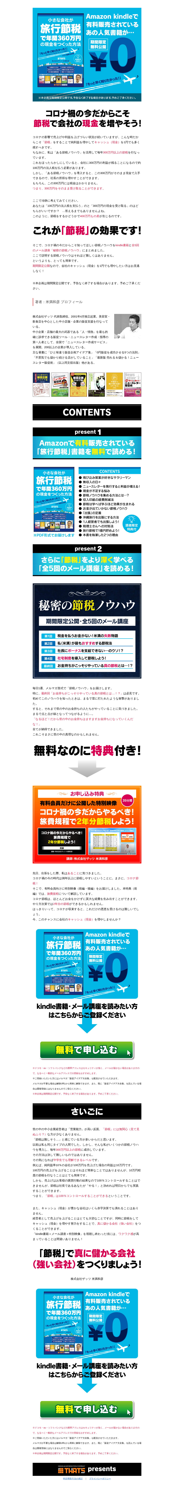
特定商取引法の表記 (73, 1478)
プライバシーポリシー (100, 1478)
